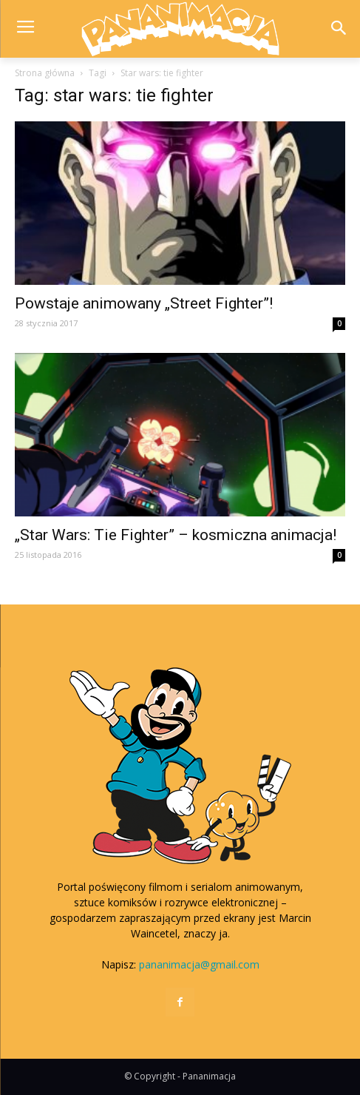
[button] (339, 29)
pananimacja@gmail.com (199, 964)
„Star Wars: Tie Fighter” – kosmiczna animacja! (175, 535)
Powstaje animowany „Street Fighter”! (144, 303)
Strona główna (45, 73)
